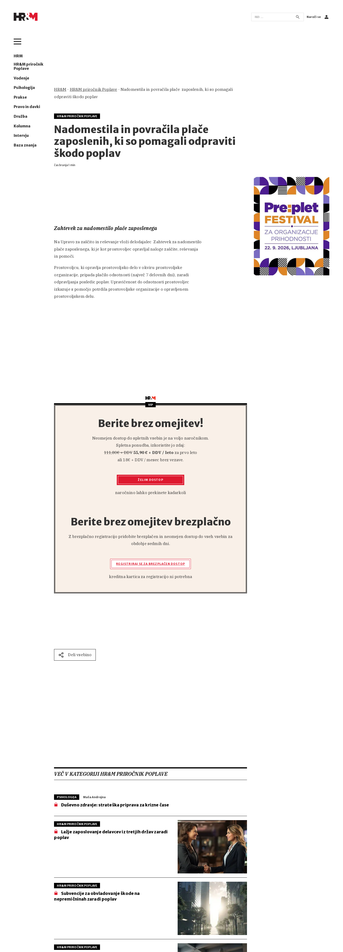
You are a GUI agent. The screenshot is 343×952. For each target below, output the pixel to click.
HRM (18, 56)
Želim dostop (150, 480)
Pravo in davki (27, 107)
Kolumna (22, 126)
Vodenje (21, 78)
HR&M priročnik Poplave (28, 66)
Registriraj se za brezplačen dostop (150, 564)
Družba (20, 116)
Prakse (20, 97)
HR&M (60, 89)
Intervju (21, 136)
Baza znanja (25, 145)
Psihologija (24, 88)
